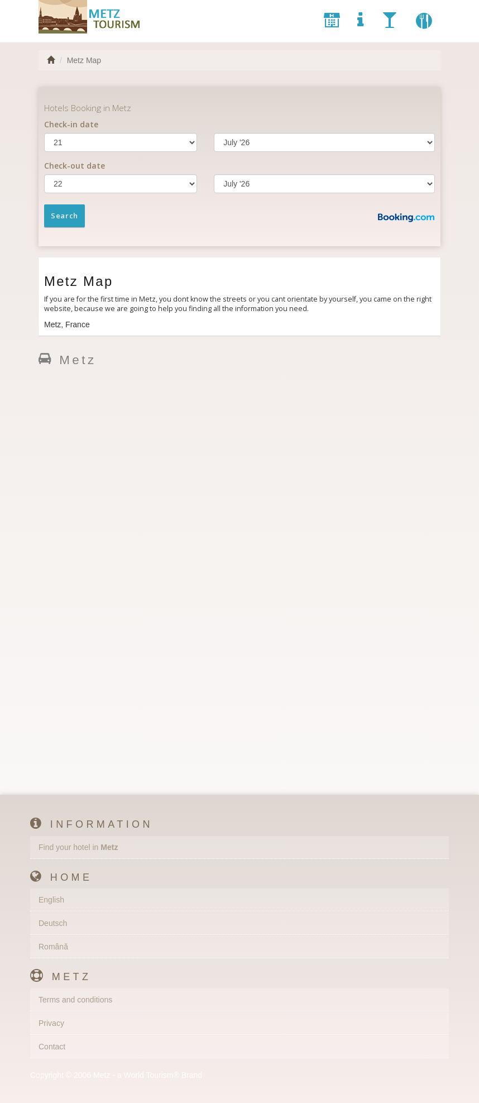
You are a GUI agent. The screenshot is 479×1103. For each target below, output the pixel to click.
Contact (52, 1046)
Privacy (51, 1023)
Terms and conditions (75, 999)
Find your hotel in (78, 847)
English (51, 899)
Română (53, 946)
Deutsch (53, 923)
